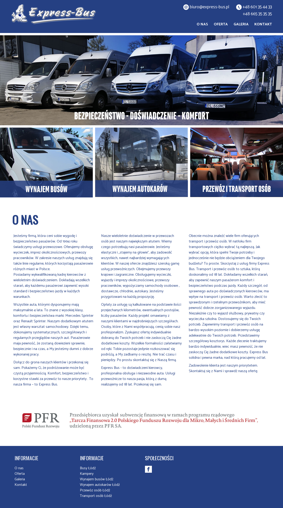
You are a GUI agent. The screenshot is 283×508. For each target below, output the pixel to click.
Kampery (86, 474)
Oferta (221, 24)
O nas (202, 24)
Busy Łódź (88, 468)
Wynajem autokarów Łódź (100, 485)
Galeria (241, 24)
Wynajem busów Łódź (96, 479)
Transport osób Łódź (96, 496)
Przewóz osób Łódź (95, 490)
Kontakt (263, 24)
